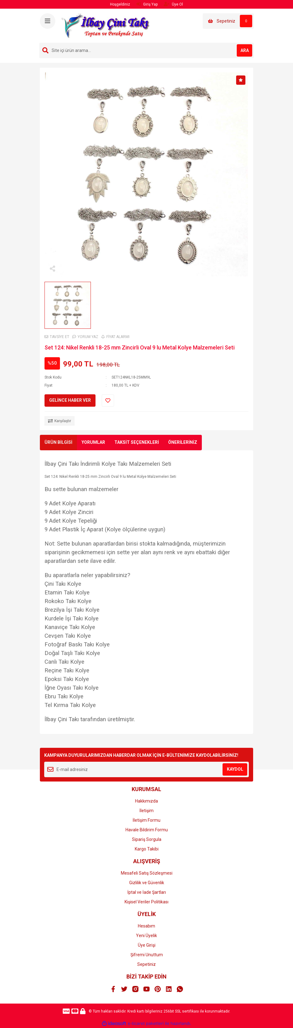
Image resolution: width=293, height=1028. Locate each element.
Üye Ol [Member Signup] (173, 4)
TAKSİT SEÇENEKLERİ (136, 442)
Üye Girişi (146, 945)
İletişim (146, 810)
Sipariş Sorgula (146, 839)
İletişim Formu (146, 820)
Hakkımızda (146, 801)
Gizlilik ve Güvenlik (146, 882)
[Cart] (228, 21)
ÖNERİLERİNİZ (182, 442)
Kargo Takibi (147, 848)
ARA (244, 50)
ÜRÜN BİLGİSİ (58, 442)
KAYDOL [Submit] (235, 769)
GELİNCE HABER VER (70, 400)
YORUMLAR (93, 442)
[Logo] (106, 25)
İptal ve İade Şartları (146, 892)
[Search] (146, 50)
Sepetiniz (146, 964)
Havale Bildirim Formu (146, 829)
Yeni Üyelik (146, 935)
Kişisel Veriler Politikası (146, 901)
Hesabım (146, 925)
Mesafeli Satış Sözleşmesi (146, 873)
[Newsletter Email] (146, 769)
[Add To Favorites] (108, 400)
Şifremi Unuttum (146, 954)
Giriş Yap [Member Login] (147, 4)
